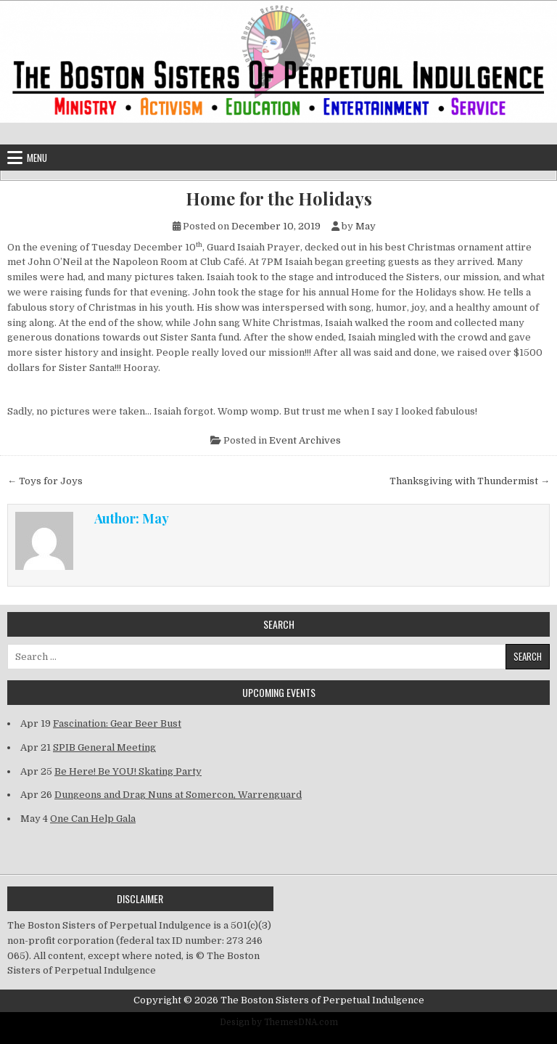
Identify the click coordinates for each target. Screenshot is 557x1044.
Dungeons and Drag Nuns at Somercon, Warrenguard (178, 794)
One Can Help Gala (93, 818)
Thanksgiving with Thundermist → (469, 481)
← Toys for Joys (45, 481)
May (365, 226)
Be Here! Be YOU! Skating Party (128, 771)
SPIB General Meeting (104, 747)
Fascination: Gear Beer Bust (117, 723)
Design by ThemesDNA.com (279, 1022)
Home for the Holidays (279, 198)
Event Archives (305, 440)
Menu (37, 157)
